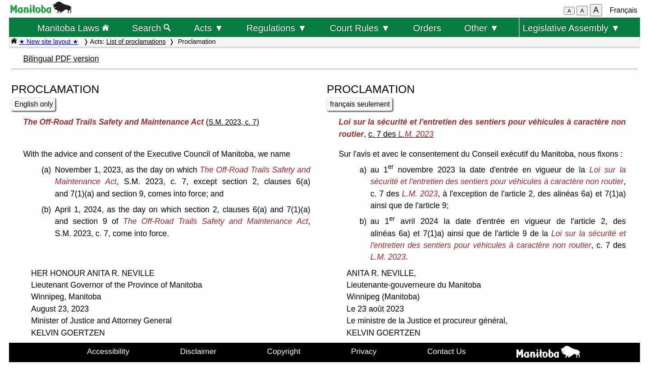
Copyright (284, 351)
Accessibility (108, 351)
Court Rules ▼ (359, 28)
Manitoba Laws (73, 28)
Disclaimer (198, 351)
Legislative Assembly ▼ (571, 28)
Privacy (364, 351)
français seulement (360, 104)
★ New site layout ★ (48, 41)
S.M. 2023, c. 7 (232, 122)
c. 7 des (401, 134)
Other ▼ (481, 28)
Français (623, 10)
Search (151, 28)
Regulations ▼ (277, 28)
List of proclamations (136, 41)
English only (33, 104)
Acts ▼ (209, 28)
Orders (427, 28)
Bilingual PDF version (61, 58)
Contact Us (446, 351)
